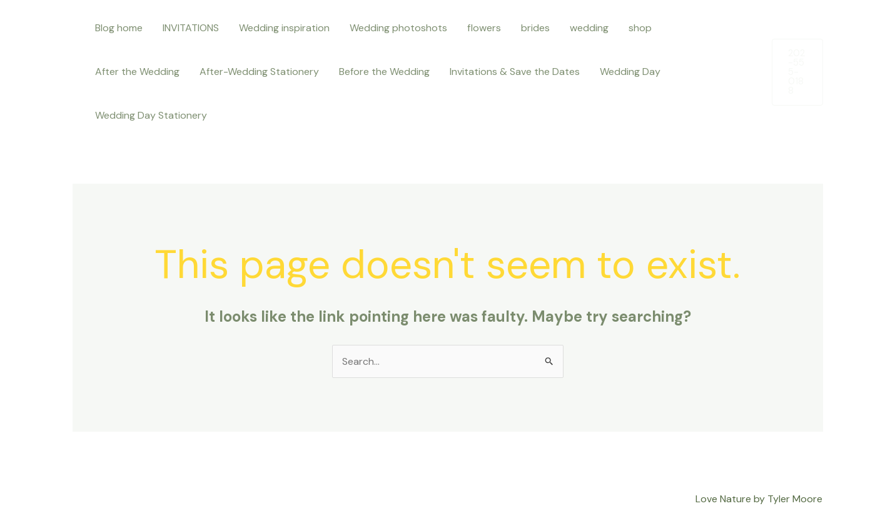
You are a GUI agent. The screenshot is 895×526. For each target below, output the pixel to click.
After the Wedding (137, 71)
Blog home (119, 27)
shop (640, 27)
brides (535, 27)
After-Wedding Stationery (259, 71)
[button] (797, 72)
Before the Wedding (384, 71)
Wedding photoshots (398, 27)
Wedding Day (630, 71)
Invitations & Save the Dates (515, 71)
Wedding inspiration (284, 27)
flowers (484, 27)
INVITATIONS (191, 27)
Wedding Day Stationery (151, 115)
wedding (589, 27)
